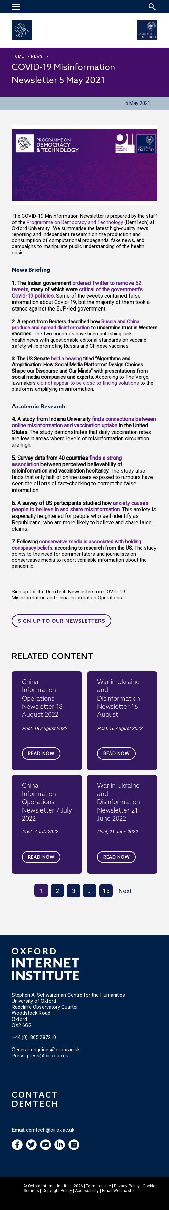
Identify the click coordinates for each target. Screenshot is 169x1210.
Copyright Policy (57, 1190)
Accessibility (87, 1190)
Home (18, 56)
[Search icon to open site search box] (152, 7)
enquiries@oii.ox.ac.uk (55, 1049)
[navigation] (17, 7)
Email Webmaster (118, 1190)
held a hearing (66, 359)
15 (106, 890)
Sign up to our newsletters (61, 621)
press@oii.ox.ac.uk (47, 1056)
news (37, 56)
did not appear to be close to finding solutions (88, 383)
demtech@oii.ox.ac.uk (50, 1130)
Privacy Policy (127, 1186)
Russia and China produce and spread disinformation (75, 325)
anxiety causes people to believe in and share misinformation (80, 506)
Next (125, 890)
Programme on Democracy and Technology (75, 222)
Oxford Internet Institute (50, 1186)
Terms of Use (98, 1186)
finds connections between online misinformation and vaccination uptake (84, 422)
